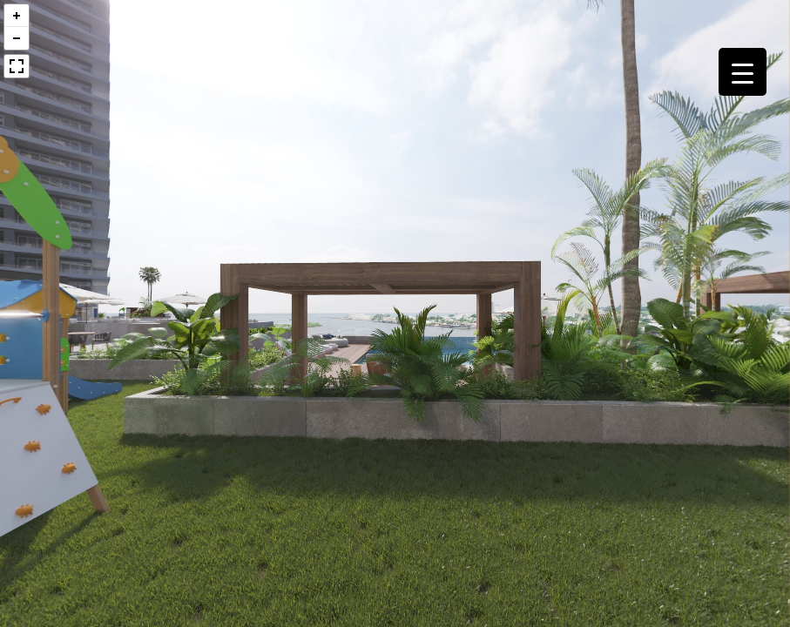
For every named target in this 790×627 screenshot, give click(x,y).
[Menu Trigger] (742, 72)
